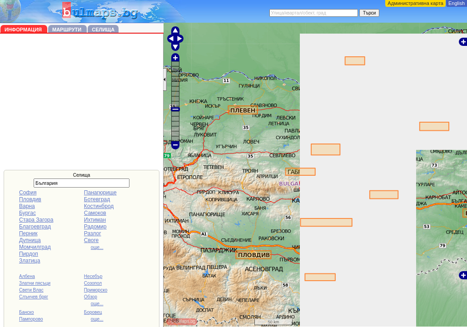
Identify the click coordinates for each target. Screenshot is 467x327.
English (456, 3)
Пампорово (31, 319)
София (27, 192)
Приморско (95, 289)
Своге (91, 240)
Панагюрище (100, 192)
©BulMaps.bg (181, 321)
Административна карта (415, 3)
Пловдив (30, 199)
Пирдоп (28, 254)
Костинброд (99, 206)
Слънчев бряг (33, 296)
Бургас (27, 213)
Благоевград (35, 226)
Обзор (90, 296)
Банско (26, 312)
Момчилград (35, 247)
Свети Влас (31, 289)
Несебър (93, 276)
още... (97, 247)
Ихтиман (95, 220)
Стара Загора (36, 220)
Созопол (93, 283)
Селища (103, 29)
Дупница (30, 240)
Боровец (93, 312)
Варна (27, 206)
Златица (29, 261)
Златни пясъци (34, 283)
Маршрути (67, 29)
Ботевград (97, 199)
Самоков (95, 213)
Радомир (95, 226)
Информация (24, 29)
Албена (27, 276)
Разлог (92, 233)
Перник (28, 233)
